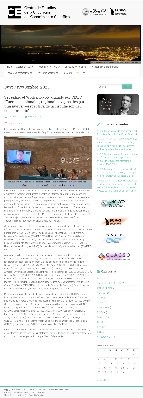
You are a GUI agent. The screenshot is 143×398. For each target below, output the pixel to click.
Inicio (9, 66)
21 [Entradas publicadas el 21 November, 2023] (110, 368)
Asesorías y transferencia (109, 283)
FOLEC (100, 312)
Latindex (101, 317)
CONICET (101, 297)
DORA (100, 302)
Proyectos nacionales (47, 73)
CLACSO (101, 292)
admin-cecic (14, 116)
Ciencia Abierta (104, 288)
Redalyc (101, 327)
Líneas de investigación (76, 66)
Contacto (67, 73)
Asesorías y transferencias (105, 66)
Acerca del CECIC (25, 66)
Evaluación (102, 307)
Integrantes (44, 66)
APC (99, 278)
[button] (8, 158)
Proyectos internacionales (19, 73)
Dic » (106, 380)
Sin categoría (34, 116)
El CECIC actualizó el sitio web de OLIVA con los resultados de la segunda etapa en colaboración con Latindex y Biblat (116, 172)
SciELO (100, 332)
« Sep (100, 380)
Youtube (53, 333)
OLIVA (57, 66)
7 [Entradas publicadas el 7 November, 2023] (110, 359)
